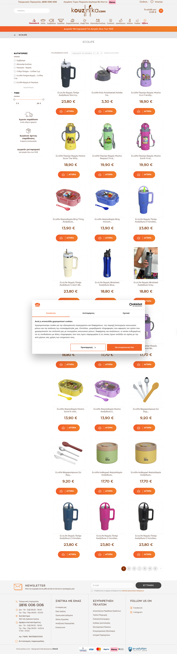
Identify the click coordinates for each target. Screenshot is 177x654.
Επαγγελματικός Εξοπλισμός (104, 631)
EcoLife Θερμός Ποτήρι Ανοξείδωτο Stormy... (68, 94)
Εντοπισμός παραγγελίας (31, 641)
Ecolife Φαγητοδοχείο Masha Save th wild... (70, 410)
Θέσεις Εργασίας (62, 619)
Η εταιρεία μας (61, 607)
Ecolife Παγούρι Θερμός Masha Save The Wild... (70, 157)
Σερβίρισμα (51, 21)
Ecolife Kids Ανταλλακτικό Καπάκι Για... (107, 94)
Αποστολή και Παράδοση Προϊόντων (107, 611)
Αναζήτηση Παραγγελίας (65, 623)
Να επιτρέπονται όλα (124, 347)
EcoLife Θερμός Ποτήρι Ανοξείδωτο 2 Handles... (146, 220)
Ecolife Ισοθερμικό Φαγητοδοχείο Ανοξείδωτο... (107, 473)
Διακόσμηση (120, 21)
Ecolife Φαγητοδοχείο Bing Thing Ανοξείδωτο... (68, 220)
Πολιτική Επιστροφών (101, 619)
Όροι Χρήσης (61, 611)
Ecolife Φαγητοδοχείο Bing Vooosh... (107, 220)
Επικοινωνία (60, 627)
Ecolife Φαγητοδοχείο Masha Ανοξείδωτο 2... (107, 410)
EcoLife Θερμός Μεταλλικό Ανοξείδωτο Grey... (146, 284)
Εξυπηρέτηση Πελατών (102, 627)
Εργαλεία (60, 21)
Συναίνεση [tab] (51, 313)
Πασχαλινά (34, 21)
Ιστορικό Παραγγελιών (101, 635)
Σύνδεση (143, 2)
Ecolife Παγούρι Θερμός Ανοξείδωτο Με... (146, 347)
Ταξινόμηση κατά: (60, 53)
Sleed (55, 649)
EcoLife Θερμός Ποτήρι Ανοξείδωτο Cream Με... (71, 284)
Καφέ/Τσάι (85, 21)
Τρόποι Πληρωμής (100, 615)
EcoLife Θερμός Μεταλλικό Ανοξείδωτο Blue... (107, 284)
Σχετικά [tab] (126, 313)
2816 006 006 (49, 2)
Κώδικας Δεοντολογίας (101, 623)
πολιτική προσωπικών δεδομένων (132, 591)
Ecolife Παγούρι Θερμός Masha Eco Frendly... (146, 94)
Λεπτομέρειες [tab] (88, 313)
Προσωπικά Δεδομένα (64, 615)
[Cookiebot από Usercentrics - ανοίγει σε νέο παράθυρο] (131, 305)
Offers (145, 21)
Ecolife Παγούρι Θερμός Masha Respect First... (107, 157)
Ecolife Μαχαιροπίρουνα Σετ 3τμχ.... (146, 410)
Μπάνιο (130, 21)
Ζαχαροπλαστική (72, 21)
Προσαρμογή (88, 347)
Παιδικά (137, 21)
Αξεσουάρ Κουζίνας (97, 21)
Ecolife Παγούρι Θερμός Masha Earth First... (146, 157)
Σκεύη (43, 21)
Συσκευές (110, 21)
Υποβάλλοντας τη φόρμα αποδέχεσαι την (119, 591)
